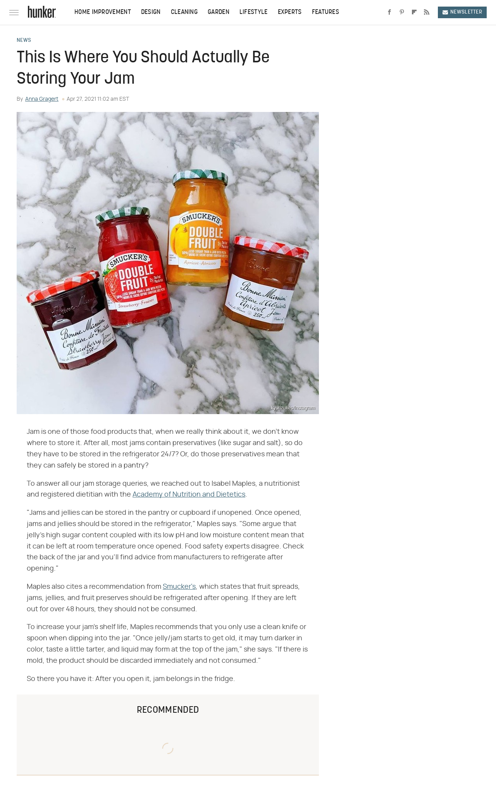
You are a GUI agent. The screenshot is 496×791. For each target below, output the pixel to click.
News (24, 40)
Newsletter (462, 12)
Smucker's (179, 586)
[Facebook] (389, 12)
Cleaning (184, 12)
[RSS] (427, 12)
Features (325, 12)
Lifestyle (253, 12)
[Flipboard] (414, 12)
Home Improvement (102, 12)
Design (151, 12)
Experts (290, 12)
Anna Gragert (42, 99)
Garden (218, 12)
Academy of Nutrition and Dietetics (189, 494)
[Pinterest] (402, 12)
